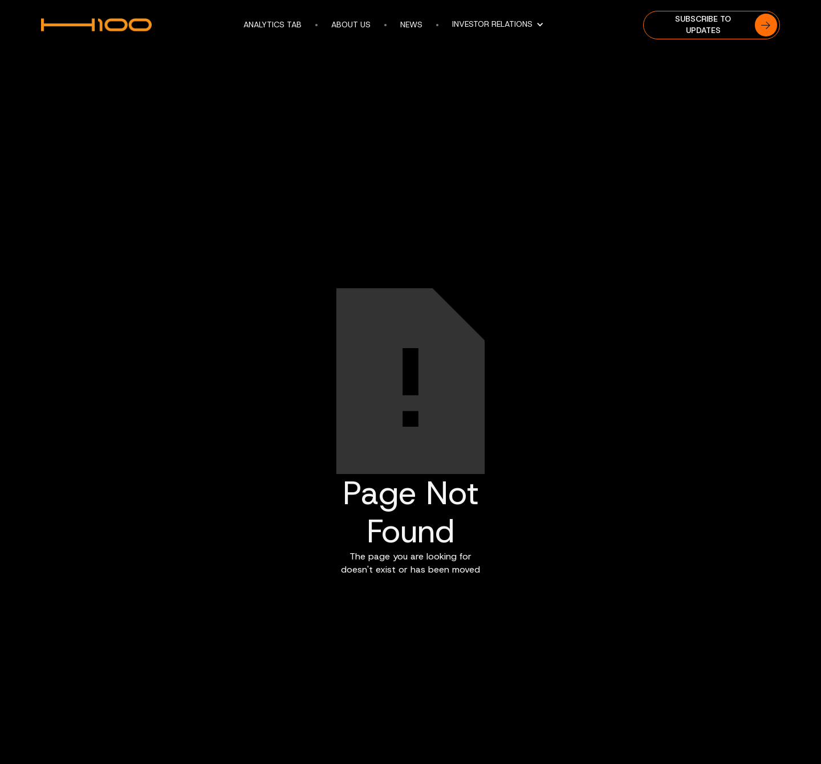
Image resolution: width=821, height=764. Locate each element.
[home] (103, 25)
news (411, 24)
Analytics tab (272, 24)
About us (351, 24)
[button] (503, 24)
